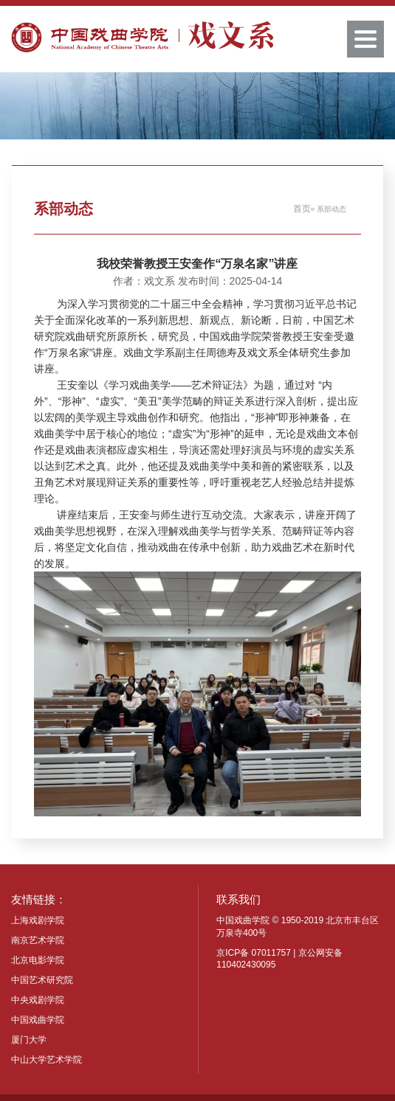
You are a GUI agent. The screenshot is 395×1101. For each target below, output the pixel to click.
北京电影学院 (37, 960)
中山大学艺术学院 (46, 1060)
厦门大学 (29, 1040)
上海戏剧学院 (37, 920)
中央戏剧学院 (37, 1000)
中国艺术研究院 (42, 980)
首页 (302, 209)
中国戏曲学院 (37, 1020)
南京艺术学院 (37, 940)
